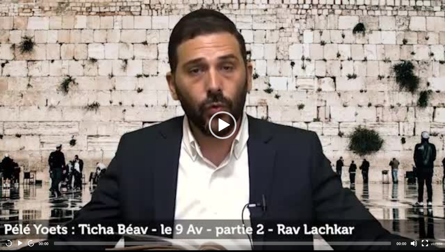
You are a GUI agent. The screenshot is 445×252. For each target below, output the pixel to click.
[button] (223, 125)
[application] (222, 125)
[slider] (222, 243)
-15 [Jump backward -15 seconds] (9, 243)
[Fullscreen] (424, 243)
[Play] (20, 243)
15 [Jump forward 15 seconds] (31, 243)
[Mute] (413, 243)
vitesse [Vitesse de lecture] (437, 244)
